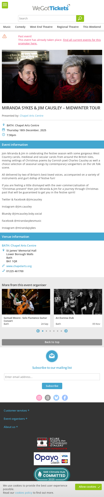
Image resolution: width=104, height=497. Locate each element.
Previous (38, 331)
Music (7, 27)
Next (66, 331)
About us (9, 427)
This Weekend (92, 27)
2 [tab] (46, 331)
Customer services (15, 410)
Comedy (20, 27)
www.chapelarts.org (19, 266)
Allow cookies (87, 486)
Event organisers (14, 418)
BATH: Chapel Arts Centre (19, 245)
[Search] (80, 18)
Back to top (52, 342)
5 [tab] (58, 331)
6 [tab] (61, 331)
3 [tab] (50, 331)
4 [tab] (54, 331)
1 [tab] (43, 331)
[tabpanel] (26, 307)
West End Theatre (41, 27)
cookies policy (23, 492)
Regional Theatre (68, 27)
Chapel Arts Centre (31, 115)
